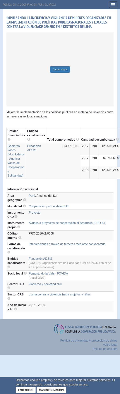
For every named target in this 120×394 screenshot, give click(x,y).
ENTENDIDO (25, 389)
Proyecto (34, 212)
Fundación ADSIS (40, 258)
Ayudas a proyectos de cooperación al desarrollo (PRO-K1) (67, 223)
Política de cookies (105, 348)
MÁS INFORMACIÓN (51, 389)
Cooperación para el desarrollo (49, 206)
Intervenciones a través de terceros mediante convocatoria (67, 244)
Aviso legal (110, 344)
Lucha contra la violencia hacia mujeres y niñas (60, 294)
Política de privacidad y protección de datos (88, 340)
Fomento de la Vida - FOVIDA (48, 273)
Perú (32, 195)
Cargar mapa (60, 69)
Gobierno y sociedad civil (45, 284)
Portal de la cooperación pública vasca (29, 4)
